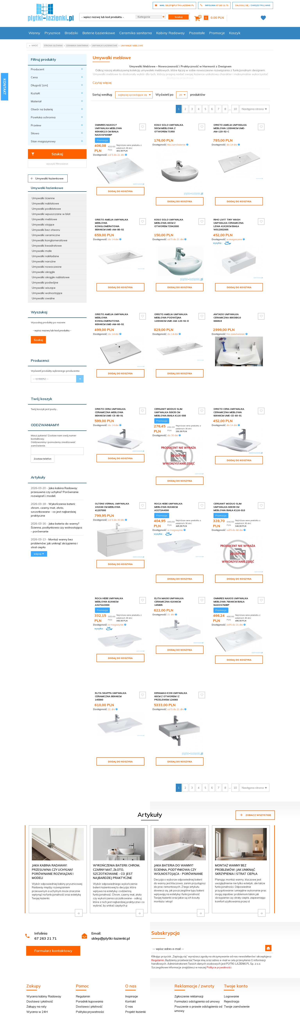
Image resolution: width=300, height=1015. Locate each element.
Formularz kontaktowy (53, 895)
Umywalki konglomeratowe (49, 240)
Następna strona (254, 109)
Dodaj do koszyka (120, 191)
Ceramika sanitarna (135, 33)
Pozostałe (197, 33)
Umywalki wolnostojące (47, 293)
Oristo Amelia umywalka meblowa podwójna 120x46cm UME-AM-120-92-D (171, 309)
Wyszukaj (39, 312)
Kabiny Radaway (170, 33)
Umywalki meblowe (44, 219)
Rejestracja (231, 946)
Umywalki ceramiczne (46, 235)
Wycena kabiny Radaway (43, 941)
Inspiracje (131, 941)
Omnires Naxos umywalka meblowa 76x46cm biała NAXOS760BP (230, 569)
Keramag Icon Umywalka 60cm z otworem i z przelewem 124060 (170, 649)
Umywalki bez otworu (46, 230)
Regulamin (157, 904)
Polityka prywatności (90, 956)
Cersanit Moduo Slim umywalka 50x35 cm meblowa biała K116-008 (170, 386)
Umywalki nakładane (45, 256)
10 (235, 109)
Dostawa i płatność (39, 946)
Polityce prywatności (219, 912)
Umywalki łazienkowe (46, 178)
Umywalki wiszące (43, 288)
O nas (129, 951)
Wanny (34, 33)
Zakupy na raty (36, 951)
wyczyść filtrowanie (57, 163)
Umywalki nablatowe (45, 203)
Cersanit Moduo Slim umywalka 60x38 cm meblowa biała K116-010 (229, 476)
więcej (39, 553)
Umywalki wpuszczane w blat (51, 214)
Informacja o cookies (212, 1001)
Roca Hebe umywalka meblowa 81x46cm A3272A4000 (168, 476)
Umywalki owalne (43, 298)
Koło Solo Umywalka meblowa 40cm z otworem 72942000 (168, 223)
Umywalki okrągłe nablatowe (51, 277)
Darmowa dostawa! (40, 961)
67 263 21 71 (45, 883)
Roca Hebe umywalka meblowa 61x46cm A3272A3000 (109, 569)
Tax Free (82, 961)
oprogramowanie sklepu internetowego (251, 1001)
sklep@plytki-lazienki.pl (110, 883)
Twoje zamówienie (237, 951)
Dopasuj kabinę (36, 967)
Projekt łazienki (135, 956)
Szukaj (47, 154)
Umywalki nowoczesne (47, 266)
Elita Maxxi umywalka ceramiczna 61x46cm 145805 (169, 569)
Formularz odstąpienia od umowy (197, 946)
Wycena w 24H (37, 956)
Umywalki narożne (44, 261)
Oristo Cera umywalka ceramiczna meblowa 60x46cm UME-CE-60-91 (228, 386)
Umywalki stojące (43, 224)
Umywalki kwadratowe (47, 245)
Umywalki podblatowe (46, 208)
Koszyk (234, 33)
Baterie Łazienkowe (98, 33)
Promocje (217, 33)
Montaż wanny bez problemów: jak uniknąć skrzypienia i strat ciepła (54, 543)
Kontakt (130, 946)
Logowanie (231, 941)
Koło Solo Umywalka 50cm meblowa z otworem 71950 (168, 128)
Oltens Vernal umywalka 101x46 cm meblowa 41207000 (112, 476)
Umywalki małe (42, 251)
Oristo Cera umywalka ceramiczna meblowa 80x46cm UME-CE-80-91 (110, 386)
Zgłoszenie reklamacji (188, 941)
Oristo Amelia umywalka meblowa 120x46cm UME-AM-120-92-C (230, 128)
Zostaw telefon (42, 458)
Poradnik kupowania (89, 946)
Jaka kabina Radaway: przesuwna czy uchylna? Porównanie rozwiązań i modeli (55, 492)
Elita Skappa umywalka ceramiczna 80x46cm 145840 (110, 649)
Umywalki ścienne (43, 198)
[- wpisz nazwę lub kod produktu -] (106, 17)
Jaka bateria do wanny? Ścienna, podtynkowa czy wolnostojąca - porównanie (56, 527)
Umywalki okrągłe (43, 272)
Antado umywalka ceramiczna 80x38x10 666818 (227, 309)
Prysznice (52, 33)
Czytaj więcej (102, 83)
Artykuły (38, 477)
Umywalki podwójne (45, 282)
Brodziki (71, 33)
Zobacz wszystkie (255, 759)
